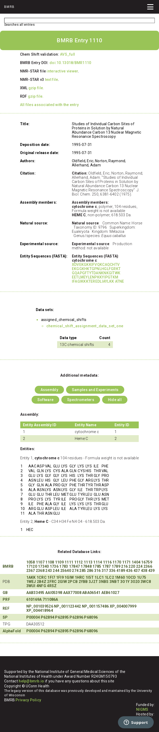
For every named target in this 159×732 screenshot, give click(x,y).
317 (105, 570)
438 (144, 570)
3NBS (103, 582)
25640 (65, 570)
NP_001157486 (95, 606)
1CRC (42, 577)
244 (56, 570)
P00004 (33, 617)
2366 (147, 566)
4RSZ (52, 586)
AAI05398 (53, 593)
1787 (106, 566)
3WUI (31, 586)
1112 (78, 562)
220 (131, 566)
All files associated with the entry (49, 105)
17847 (74, 566)
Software (45, 400)
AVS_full (67, 54)
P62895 (62, 617)
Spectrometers (80, 400)
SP (5, 617)
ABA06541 (91, 593)
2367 (30, 570)
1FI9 (60, 577)
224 (139, 566)
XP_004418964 (39, 610)
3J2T (93, 582)
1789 (116, 566)
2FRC (52, 582)
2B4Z (41, 582)
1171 (126, 562)
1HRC (80, 577)
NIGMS (142, 709)
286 (90, 570)
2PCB (73, 582)
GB (5, 593)
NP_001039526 (39, 606)
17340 (43, 566)
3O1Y (125, 582)
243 (48, 570)
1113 (88, 562)
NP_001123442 (67, 606)
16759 (146, 562)
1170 (116, 562)
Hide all (115, 400)
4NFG (41, 586)
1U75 (141, 577)
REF (6, 608)
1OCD (131, 577)
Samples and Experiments (95, 390)
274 (75, 570)
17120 (31, 566)
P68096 (91, 617)
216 (124, 566)
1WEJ (31, 582)
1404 (136, 562)
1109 (59, 562)
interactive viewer (62, 71)
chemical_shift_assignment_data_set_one (84, 326)
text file (51, 79)
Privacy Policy (28, 700)
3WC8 (146, 582)
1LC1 (99, 577)
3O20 (135, 582)
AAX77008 (72, 593)
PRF (6, 599)
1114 (97, 562)
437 (136, 570)
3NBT (115, 582)
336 (112, 570)
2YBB (83, 582)
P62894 (47, 617)
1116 (107, 562)
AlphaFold (12, 631)
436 (129, 570)
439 (151, 570)
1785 (96, 566)
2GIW (62, 582)
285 (82, 570)
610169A (34, 599)
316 (97, 570)
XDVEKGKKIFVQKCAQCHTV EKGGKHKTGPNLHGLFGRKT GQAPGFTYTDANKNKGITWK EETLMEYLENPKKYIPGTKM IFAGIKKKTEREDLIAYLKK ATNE (98, 272)
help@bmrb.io (31, 681)
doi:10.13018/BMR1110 (70, 63)
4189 (120, 570)
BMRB (8, 566)
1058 (30, 562)
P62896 (76, 617)
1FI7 (51, 577)
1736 (54, 566)
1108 (49, 562)
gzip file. (36, 88)
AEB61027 (110, 593)
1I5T (90, 577)
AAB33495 (35, 593)
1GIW (69, 577)
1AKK (31, 577)
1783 (63, 566)
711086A (50, 599)
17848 (86, 566)
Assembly (49, 390)
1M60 (120, 577)
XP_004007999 (123, 606)
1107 (40, 562)
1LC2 (109, 577)
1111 (68, 562)
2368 (40, 570)
